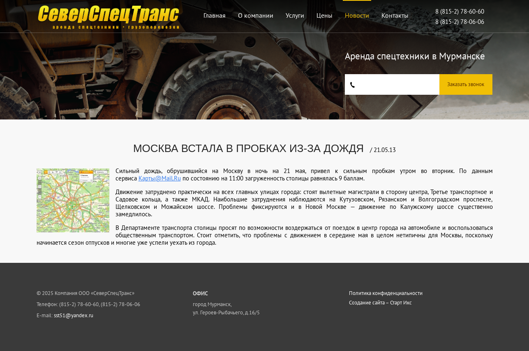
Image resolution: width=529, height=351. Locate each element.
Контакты (395, 15)
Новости (357, 15)
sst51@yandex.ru (73, 315)
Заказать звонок (465, 84)
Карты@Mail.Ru (160, 178)
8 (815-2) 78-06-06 (459, 22)
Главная (214, 15)
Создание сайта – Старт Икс (380, 303)
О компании (255, 15)
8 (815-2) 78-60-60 (459, 11)
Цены (324, 15)
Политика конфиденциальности (386, 293)
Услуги (295, 15)
